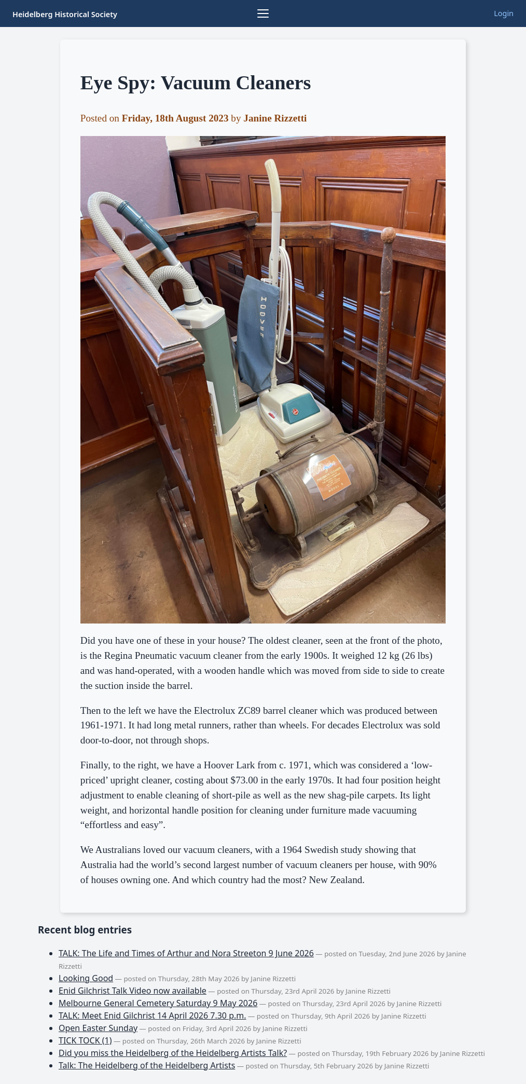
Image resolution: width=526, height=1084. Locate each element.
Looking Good (86, 978)
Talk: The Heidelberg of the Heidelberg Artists (147, 1065)
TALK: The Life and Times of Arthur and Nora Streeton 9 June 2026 (186, 953)
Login (504, 13)
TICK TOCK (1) (85, 1040)
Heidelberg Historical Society (64, 14)
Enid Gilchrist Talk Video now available (132, 990)
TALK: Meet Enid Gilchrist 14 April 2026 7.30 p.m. (152, 1015)
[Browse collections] (263, 13)
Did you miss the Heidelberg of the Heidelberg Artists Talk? (173, 1053)
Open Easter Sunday (98, 1028)
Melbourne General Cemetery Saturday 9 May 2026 (158, 1003)
